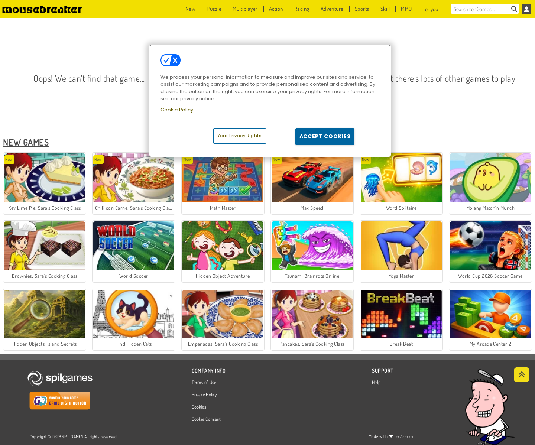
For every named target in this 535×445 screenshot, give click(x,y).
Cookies (199, 407)
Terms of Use (204, 382)
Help (376, 382)
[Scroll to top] (521, 374)
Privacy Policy (204, 394)
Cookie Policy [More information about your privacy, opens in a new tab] (176, 109)
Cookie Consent (206, 419)
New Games (26, 142)
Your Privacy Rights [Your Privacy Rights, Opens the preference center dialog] (239, 136)
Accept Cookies (325, 136)
